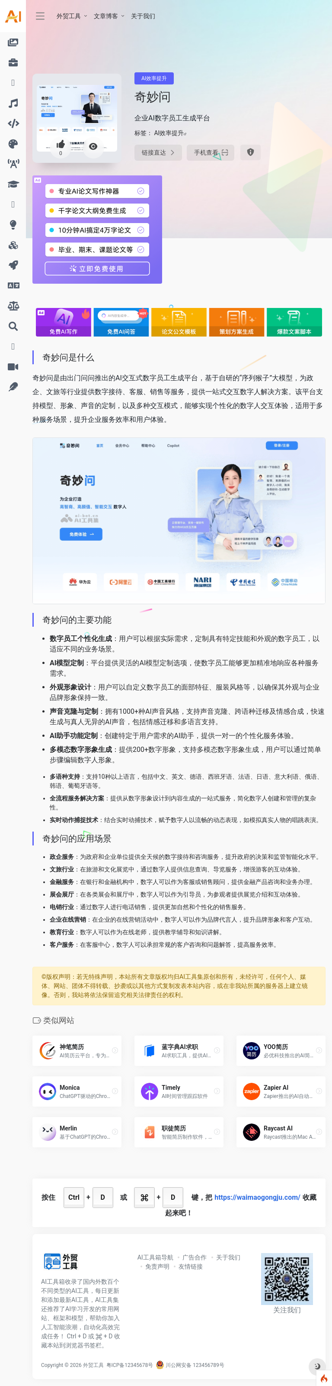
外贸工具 (69, 16)
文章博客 (106, 16)
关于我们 (143, 16)
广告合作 (194, 1257)
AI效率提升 (154, 78)
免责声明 (157, 1266)
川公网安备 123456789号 (190, 1365)
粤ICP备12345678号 (129, 1365)
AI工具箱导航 (155, 1257)
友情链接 (191, 1266)
